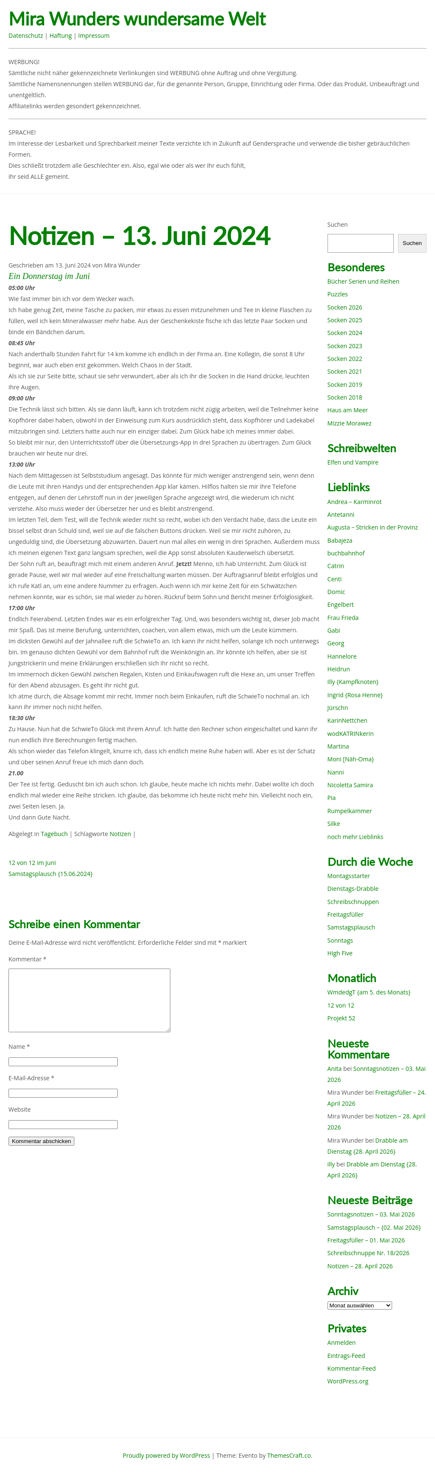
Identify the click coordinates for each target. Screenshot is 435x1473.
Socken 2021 (345, 371)
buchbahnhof (346, 553)
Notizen (120, 834)
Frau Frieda (343, 618)
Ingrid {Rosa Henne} (355, 695)
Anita (335, 1069)
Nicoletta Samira (350, 785)
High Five (340, 953)
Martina (338, 746)
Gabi (334, 630)
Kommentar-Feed (352, 1368)
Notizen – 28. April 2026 (360, 1266)
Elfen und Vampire (353, 462)
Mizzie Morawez (350, 423)
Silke (334, 824)
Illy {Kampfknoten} (353, 682)
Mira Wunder (122, 265)
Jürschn (338, 708)
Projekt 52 (342, 1018)
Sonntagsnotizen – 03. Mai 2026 (371, 1214)
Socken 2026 (345, 307)
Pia (332, 798)
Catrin (336, 566)
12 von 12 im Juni (32, 863)
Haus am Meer (348, 410)
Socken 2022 (345, 359)
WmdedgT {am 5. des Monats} (369, 992)
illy (331, 1164)
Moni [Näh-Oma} (351, 759)
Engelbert (341, 604)
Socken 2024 (345, 333)
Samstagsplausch (352, 927)
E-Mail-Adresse (31, 1078)
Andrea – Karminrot (355, 502)
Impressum (94, 35)
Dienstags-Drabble (353, 888)
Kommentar (27, 959)
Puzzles (338, 294)
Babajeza (340, 540)
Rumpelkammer (350, 811)
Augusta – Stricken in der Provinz (373, 527)
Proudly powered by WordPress (166, 1455)
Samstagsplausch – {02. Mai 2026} (374, 1227)
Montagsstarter (349, 876)
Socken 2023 (345, 346)
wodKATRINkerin (351, 733)
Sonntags (340, 940)
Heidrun (339, 669)
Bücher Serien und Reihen (363, 281)
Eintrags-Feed (346, 1356)
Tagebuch (54, 834)
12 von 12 (341, 1005)
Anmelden (342, 1342)
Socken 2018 (345, 397)
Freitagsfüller (346, 914)
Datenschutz (25, 35)
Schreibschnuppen (353, 902)
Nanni (336, 772)
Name (19, 1046)
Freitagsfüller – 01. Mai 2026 (366, 1240)
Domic (336, 592)
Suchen (338, 224)
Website (19, 1109)
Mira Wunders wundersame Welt (137, 18)
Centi (335, 579)
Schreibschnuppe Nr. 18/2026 (369, 1253)
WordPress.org (348, 1381)
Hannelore (342, 656)
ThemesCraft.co (289, 1455)
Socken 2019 (345, 384)
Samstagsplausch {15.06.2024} (50, 874)
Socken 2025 (345, 320)
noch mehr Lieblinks (356, 837)
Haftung (60, 35)
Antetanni (341, 514)
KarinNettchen (347, 720)
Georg (336, 643)
